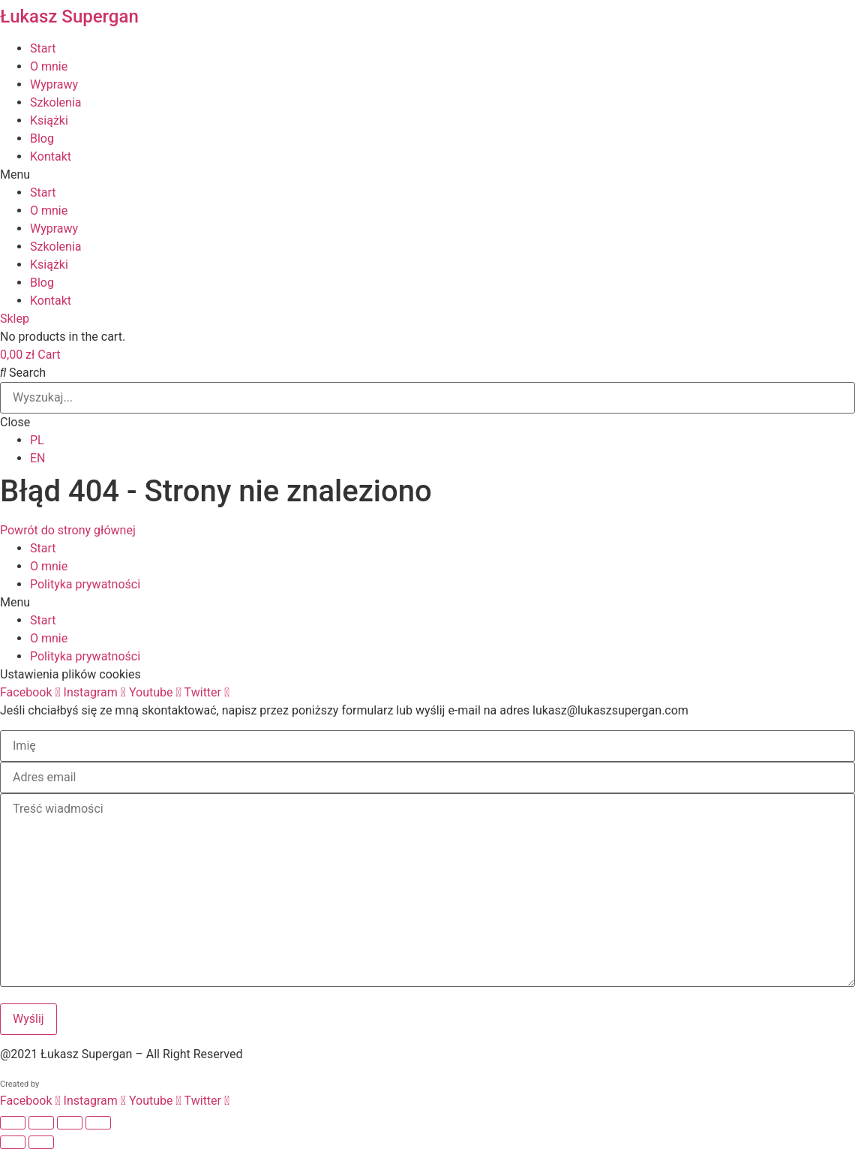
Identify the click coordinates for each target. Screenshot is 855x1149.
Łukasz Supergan (69, 16)
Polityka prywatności (85, 584)
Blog (42, 138)
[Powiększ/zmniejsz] (13, 1122)
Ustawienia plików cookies (70, 674)
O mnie (49, 66)
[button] (427, 175)
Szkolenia (55, 102)
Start (43, 48)
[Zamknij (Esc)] (98, 1122)
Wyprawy (54, 84)
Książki (49, 120)
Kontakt (50, 156)
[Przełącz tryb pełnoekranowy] (41, 1122)
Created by (19, 1084)
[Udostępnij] (69, 1122)
